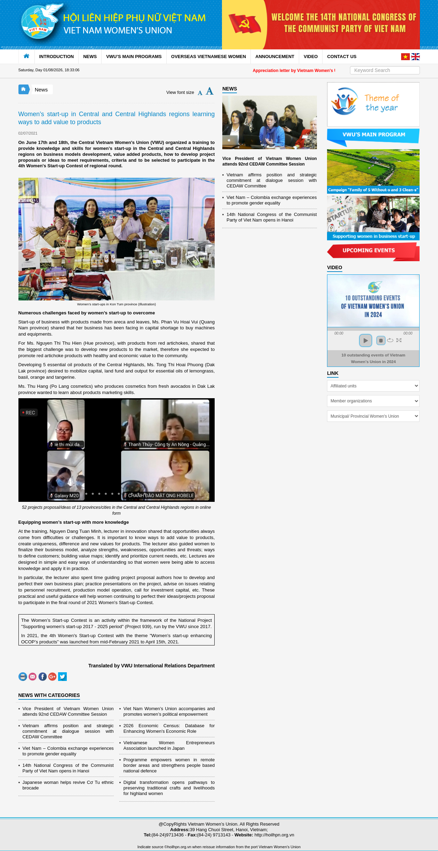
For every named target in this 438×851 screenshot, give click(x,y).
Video (334, 267)
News (41, 90)
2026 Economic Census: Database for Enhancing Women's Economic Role (169, 728)
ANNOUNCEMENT (274, 56)
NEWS (90, 56)
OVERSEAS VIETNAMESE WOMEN (208, 56)
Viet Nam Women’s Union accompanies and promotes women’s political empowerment (169, 711)
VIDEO (311, 56)
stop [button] (381, 340)
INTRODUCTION (56, 56)
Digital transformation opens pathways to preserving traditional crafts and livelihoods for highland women (169, 788)
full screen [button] (399, 340)
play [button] (366, 340)
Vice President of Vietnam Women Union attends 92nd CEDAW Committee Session (68, 711)
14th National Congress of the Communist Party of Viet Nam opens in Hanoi (68, 768)
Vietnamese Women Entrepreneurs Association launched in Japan (169, 745)
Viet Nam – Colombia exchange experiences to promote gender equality (68, 751)
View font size (180, 92)
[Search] (385, 70)
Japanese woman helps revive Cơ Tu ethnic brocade (68, 785)
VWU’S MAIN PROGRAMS (134, 56)
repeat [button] (390, 340)
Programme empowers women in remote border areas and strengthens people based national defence (169, 765)
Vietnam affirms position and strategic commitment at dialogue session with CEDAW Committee (68, 731)
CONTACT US (341, 56)
